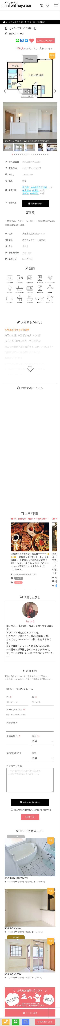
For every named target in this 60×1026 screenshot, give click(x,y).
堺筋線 (25, 187)
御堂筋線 (26, 190)
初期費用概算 (35, 204)
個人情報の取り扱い (30, 802)
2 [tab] (30, 590)
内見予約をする (45, 1022)
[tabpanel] (30, 550)
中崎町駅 (34, 193)
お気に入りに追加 (45, 41)
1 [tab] (25, 590)
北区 (22, 22)
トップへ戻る (30, 1013)
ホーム (6, 22)
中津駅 (35, 190)
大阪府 (15, 22)
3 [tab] (34, 590)
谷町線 (25, 193)
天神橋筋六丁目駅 (38, 187)
